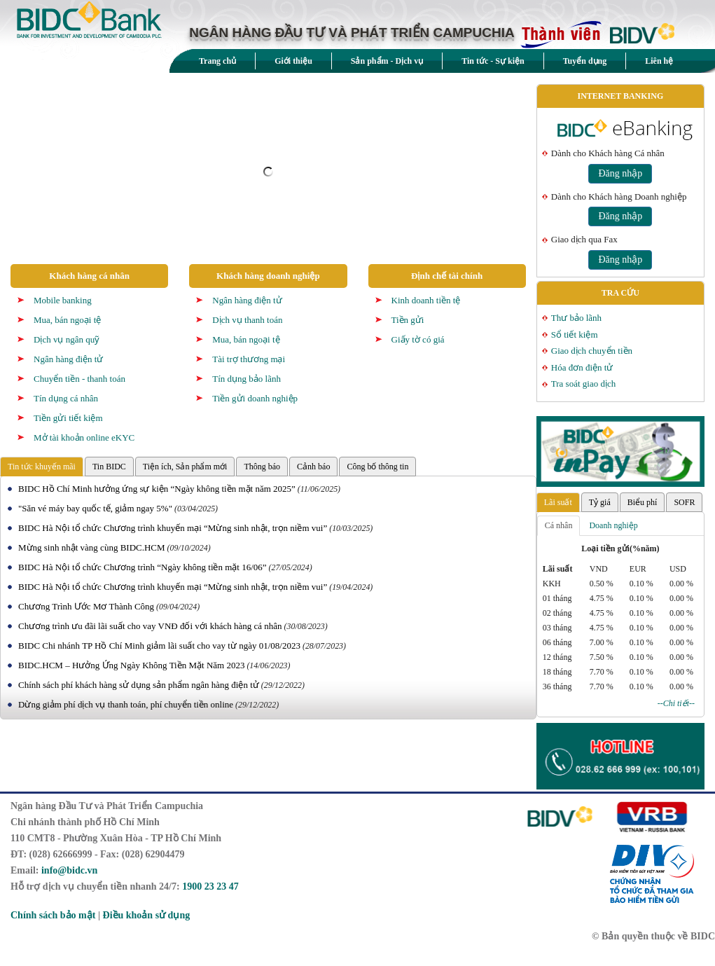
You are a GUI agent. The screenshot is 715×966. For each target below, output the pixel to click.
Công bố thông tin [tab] (377, 466)
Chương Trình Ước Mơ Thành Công (86, 606)
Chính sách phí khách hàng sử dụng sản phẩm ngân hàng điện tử (138, 684)
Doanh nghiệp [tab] (613, 525)
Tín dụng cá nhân (66, 398)
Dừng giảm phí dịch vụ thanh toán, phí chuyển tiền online (125, 704)
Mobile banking (63, 300)
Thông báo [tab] (262, 466)
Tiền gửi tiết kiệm (68, 418)
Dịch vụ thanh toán (247, 320)
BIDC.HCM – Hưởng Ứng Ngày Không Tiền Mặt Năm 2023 (131, 665)
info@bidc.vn (69, 870)
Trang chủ (217, 61)
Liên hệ (659, 61)
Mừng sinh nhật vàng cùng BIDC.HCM (91, 547)
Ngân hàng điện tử (68, 359)
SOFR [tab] (684, 502)
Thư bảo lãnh (576, 317)
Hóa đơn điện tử (582, 367)
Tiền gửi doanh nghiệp (255, 398)
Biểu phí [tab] (642, 502)
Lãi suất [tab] (558, 502)
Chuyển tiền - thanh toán (79, 378)
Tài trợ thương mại (248, 359)
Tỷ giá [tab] (600, 502)
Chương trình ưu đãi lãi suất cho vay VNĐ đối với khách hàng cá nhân (150, 626)
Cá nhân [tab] (559, 525)
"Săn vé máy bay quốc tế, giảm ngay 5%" (95, 508)
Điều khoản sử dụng (146, 915)
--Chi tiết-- (676, 703)
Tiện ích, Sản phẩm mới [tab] (185, 466)
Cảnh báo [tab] (313, 466)
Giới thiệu (293, 61)
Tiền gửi (407, 320)
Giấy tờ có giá (418, 339)
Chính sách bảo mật (53, 915)
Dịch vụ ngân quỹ (66, 339)
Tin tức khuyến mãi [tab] (42, 466)
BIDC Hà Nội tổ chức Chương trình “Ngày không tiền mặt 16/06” (142, 567)
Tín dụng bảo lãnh (246, 378)
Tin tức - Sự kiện (492, 61)
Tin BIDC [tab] (109, 466)
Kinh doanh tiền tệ (426, 300)
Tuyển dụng (585, 61)
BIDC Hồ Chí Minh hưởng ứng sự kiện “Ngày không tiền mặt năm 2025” (157, 488)
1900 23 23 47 (210, 886)
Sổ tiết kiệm (574, 334)
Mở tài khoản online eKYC (84, 437)
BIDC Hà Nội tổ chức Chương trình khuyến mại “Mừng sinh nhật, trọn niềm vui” (172, 528)
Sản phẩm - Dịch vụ (387, 61)
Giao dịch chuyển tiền (591, 350)
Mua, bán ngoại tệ (67, 320)
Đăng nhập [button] (620, 173)
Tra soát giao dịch (583, 383)
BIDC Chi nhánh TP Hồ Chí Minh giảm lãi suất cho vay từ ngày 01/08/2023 (159, 645)
